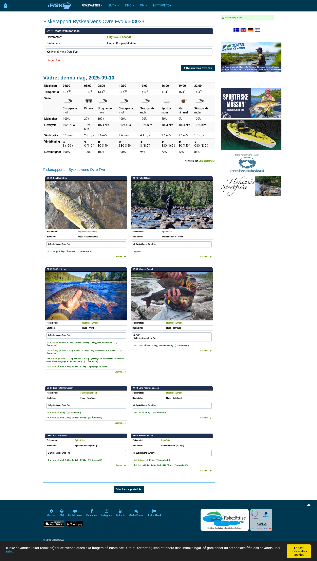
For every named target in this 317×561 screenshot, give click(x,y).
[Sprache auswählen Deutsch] (251, 30)
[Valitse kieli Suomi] (258, 30)
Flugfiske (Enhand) (119, 37)
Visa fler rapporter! (129, 489)
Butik (114, 5)
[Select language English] (243, 30)
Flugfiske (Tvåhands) (87, 232)
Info (129, 5)
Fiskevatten (92, 5)
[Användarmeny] (5, 5)
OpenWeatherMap (207, 161)
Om (143, 5)
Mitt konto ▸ (162, 5)
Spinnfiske (167, 232)
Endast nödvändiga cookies (299, 551)
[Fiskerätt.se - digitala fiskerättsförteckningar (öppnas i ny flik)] (225, 520)
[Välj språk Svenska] (236, 30)
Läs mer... (120, 256)
